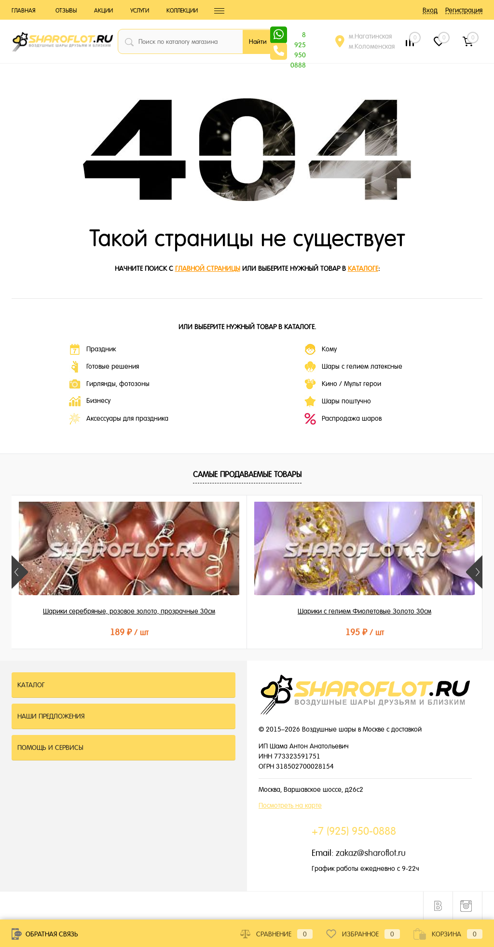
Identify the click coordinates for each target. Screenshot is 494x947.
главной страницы (207, 268)
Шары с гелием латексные (353, 367)
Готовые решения (104, 367)
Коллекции (182, 10)
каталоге (363, 268)
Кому (320, 349)
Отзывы (66, 10)
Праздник (92, 349)
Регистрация (463, 10)
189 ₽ (89, 632)
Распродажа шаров (343, 419)
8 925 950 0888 (298, 35)
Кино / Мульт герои (342, 384)
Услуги (139, 10)
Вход (430, 10)
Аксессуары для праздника (118, 419)
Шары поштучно (337, 401)
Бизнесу (89, 401)
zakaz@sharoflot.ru (371, 853)
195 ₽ (246, 632)
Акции (103, 10)
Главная (23, 10)
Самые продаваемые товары (247, 474)
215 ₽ (403, 632)
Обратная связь (45, 934)
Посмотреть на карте (290, 805)
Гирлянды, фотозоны (109, 384)
